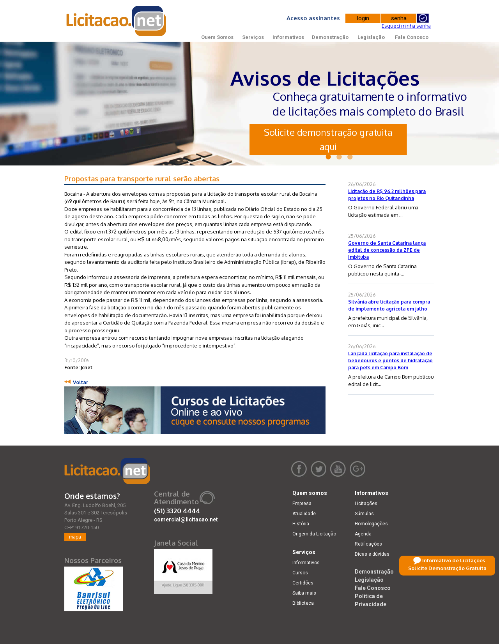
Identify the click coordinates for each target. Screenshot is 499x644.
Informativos (288, 37)
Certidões (302, 583)
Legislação (371, 37)
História (300, 523)
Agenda (363, 534)
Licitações (366, 503)
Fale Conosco (411, 37)
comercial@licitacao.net (186, 519)
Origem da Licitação (314, 534)
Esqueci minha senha (406, 26)
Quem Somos (217, 37)
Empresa (301, 503)
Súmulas (364, 513)
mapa (75, 537)
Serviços (253, 37)
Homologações (371, 523)
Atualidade (304, 513)
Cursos (300, 573)
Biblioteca (303, 603)
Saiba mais (304, 593)
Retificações (368, 544)
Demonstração (330, 37)
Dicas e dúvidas (372, 554)
